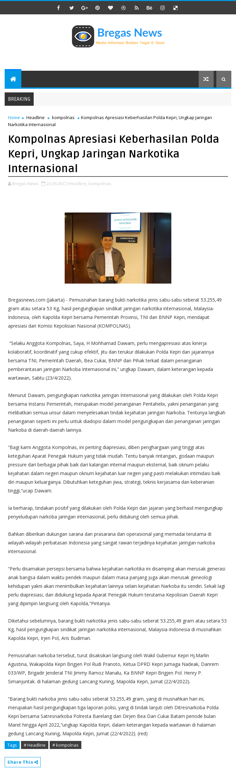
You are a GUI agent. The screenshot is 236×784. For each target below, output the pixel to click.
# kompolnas (65, 745)
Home (14, 117)
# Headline (35, 745)
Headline (35, 117)
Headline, (78, 183)
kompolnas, (100, 183)
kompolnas (63, 117)
